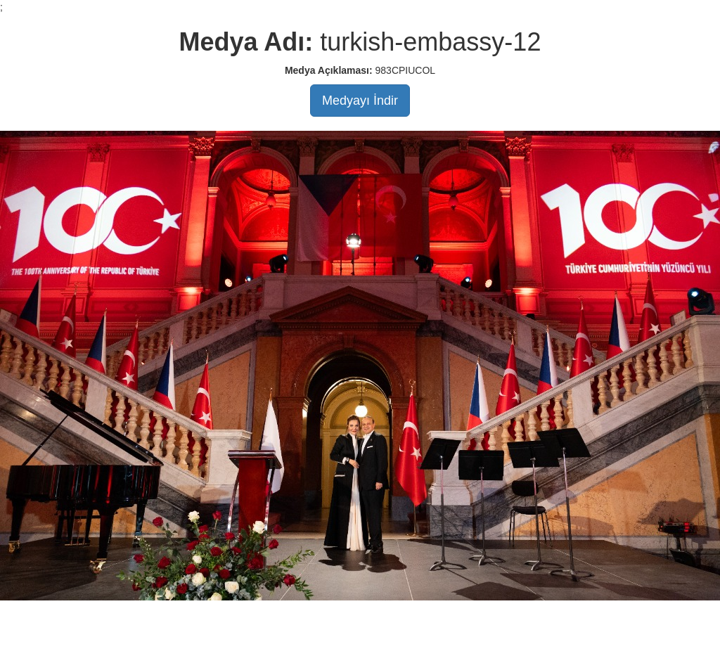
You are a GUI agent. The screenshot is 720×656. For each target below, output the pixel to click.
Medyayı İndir (360, 101)
